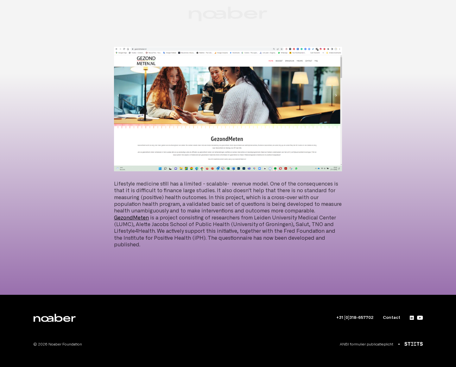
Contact (391, 318)
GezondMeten (131, 217)
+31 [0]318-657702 (354, 318)
